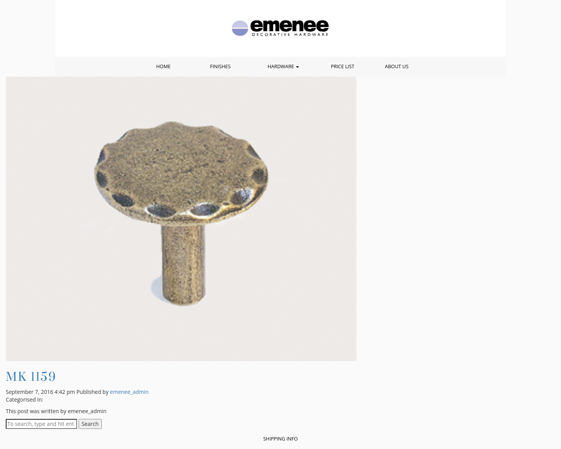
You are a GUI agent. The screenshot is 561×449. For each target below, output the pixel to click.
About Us (396, 66)
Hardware (283, 66)
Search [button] (90, 423)
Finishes (220, 66)
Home (163, 66)
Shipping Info (280, 439)
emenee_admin (129, 391)
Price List (342, 66)
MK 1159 (31, 376)
